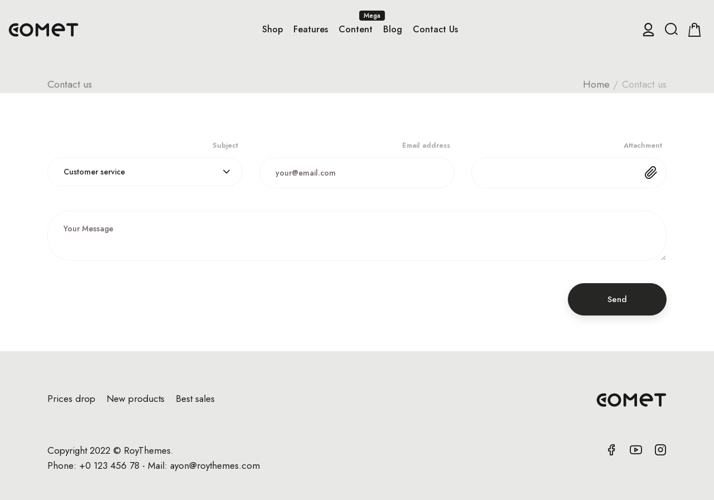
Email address (426, 145)
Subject (225, 145)
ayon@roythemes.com (215, 465)
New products (136, 398)
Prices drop (71, 398)
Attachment (643, 145)
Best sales (195, 398)
